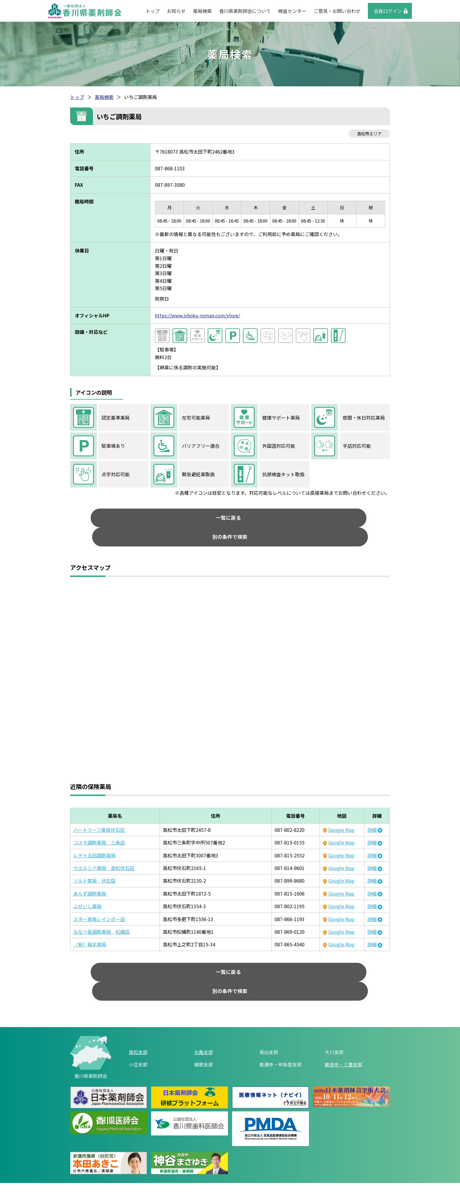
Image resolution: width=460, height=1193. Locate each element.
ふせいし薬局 (87, 890)
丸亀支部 (203, 1020)
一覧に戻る (180, 519)
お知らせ (176, 10)
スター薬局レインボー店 (99, 903)
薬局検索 (202, 10)
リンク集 (177, 1165)
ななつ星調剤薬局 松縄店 (101, 916)
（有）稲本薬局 (89, 928)
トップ (153, 10)
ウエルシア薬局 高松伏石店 (103, 852)
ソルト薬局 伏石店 (94, 865)
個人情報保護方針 (216, 1165)
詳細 (372, 814)
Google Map (341, 814)
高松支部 (138, 1020)
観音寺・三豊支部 (343, 1033)
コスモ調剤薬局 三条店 (99, 826)
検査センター (292, 10)
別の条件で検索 (280, 519)
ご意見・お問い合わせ (337, 10)
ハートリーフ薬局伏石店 (99, 814)
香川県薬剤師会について (245, 10)
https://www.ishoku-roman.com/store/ (197, 315)
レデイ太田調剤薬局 (94, 839)
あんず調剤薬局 (89, 877)
